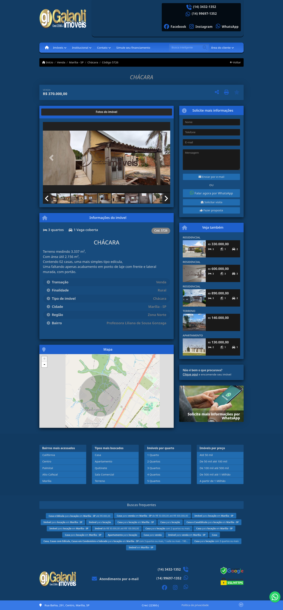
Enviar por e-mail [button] (211, 177)
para (100, 522)
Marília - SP (76, 62)
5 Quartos (153, 481)
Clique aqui (190, 374)
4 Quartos (153, 474)
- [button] (44, 364)
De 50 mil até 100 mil (213, 461)
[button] (52, 158)
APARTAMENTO (193, 335)
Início (47, 62)
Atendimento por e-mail (115, 579)
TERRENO (189, 311)
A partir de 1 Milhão (213, 481)
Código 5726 (110, 62)
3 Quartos (153, 468)
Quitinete (101, 468)
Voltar (235, 62)
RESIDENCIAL (191, 237)
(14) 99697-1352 (204, 14)
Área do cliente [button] (221, 47)
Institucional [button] (80, 47)
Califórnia (48, 455)
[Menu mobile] (47, 47)
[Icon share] (175, 26)
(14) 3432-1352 (204, 7)
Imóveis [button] (58, 47)
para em (213, 515)
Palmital (47, 468)
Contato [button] (102, 47)
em (141, 547)
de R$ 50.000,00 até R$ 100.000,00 (117, 528)
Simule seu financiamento (133, 47)
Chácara (92, 62)
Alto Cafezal (50, 474)
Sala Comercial (104, 474)
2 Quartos (153, 461)
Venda (61, 62)
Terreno (100, 481)
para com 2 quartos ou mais (167, 528)
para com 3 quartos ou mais (216, 541)
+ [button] (44, 359)
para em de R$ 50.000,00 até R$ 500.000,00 (152, 515)
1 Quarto (153, 455)
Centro (46, 461)
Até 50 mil (206, 455)
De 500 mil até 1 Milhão (215, 474)
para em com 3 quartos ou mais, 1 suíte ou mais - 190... (115, 541)
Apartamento (103, 461)
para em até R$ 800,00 (79, 516)
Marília (46, 481)
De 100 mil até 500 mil (214, 468)
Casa (98, 455)
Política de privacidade (195, 605)
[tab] (54, 112)
